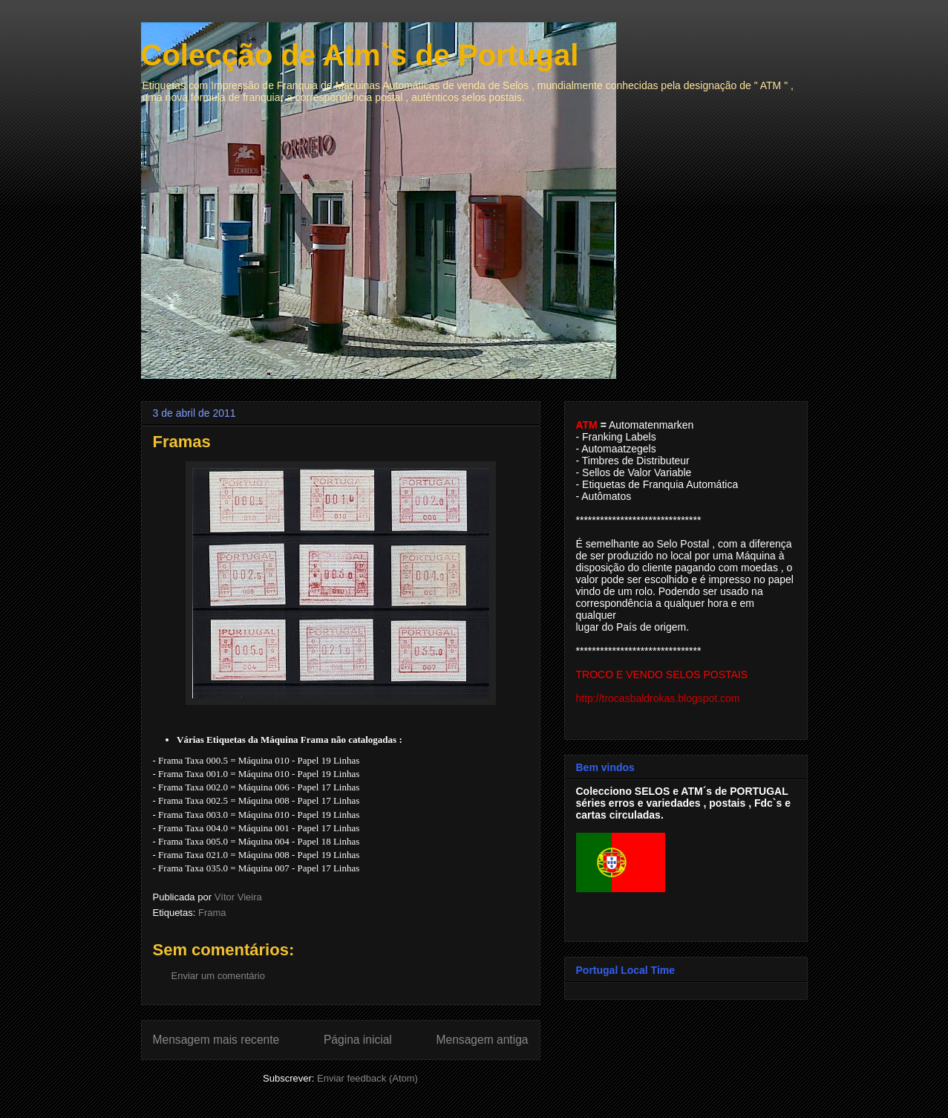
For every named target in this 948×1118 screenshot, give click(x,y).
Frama (212, 912)
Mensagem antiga (483, 1039)
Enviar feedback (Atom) (367, 1078)
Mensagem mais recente (216, 1039)
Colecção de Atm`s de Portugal (360, 55)
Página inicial (358, 1039)
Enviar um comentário (218, 975)
